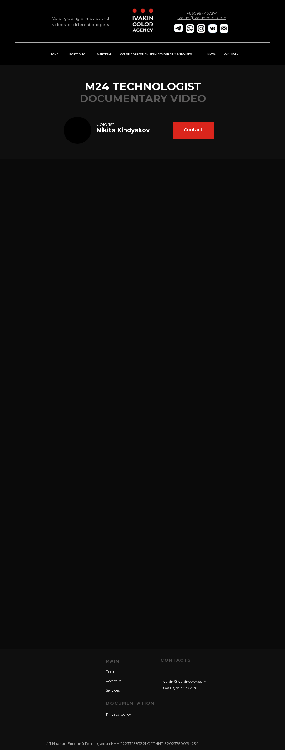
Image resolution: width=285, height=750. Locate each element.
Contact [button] (193, 130)
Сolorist (105, 124)
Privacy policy (118, 714)
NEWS (211, 53)
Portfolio (113, 680)
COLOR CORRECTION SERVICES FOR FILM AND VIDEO (156, 54)
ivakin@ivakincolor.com (184, 681)
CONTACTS (230, 53)
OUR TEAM (104, 54)
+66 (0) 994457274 (179, 687)
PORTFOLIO (77, 54)
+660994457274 (202, 13)
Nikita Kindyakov (123, 130)
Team (111, 671)
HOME (54, 54)
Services (113, 690)
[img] (77, 130)
